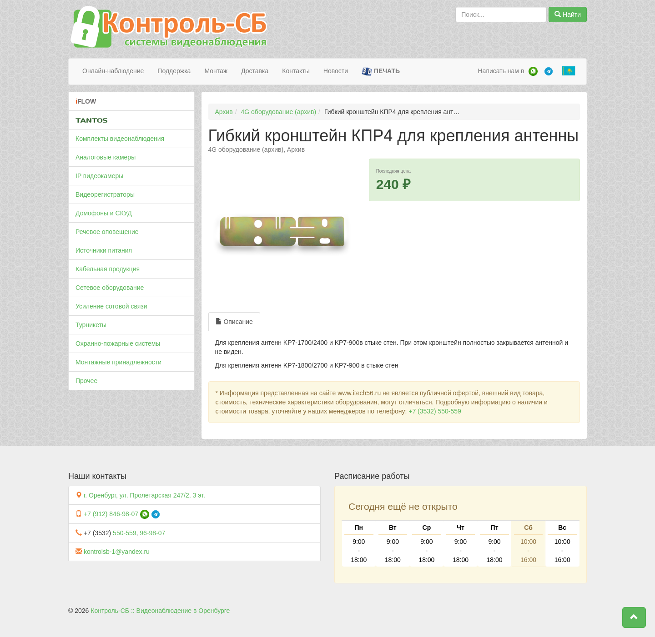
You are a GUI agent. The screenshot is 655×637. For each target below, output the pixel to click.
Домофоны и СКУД (104, 213)
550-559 (124, 533)
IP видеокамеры (99, 175)
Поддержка (174, 71)
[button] (634, 617)
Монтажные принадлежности (118, 362)
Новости (335, 71)
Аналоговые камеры (106, 157)
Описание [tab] (234, 321)
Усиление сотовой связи (111, 306)
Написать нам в (501, 71)
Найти (567, 14)
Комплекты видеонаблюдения (120, 138)
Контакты (295, 71)
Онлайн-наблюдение (113, 71)
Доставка (254, 71)
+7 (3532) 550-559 (434, 411)
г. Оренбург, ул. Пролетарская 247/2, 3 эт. (144, 495)
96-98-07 (152, 533)
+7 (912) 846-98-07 (111, 514)
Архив (224, 111)
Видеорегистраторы (105, 194)
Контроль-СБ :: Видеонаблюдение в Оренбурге (160, 610)
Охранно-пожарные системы (118, 343)
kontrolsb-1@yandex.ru (117, 551)
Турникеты (91, 324)
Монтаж (215, 71)
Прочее (86, 380)
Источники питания (104, 250)
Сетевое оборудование (110, 287)
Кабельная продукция (108, 269)
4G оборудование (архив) (279, 111)
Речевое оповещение (107, 231)
